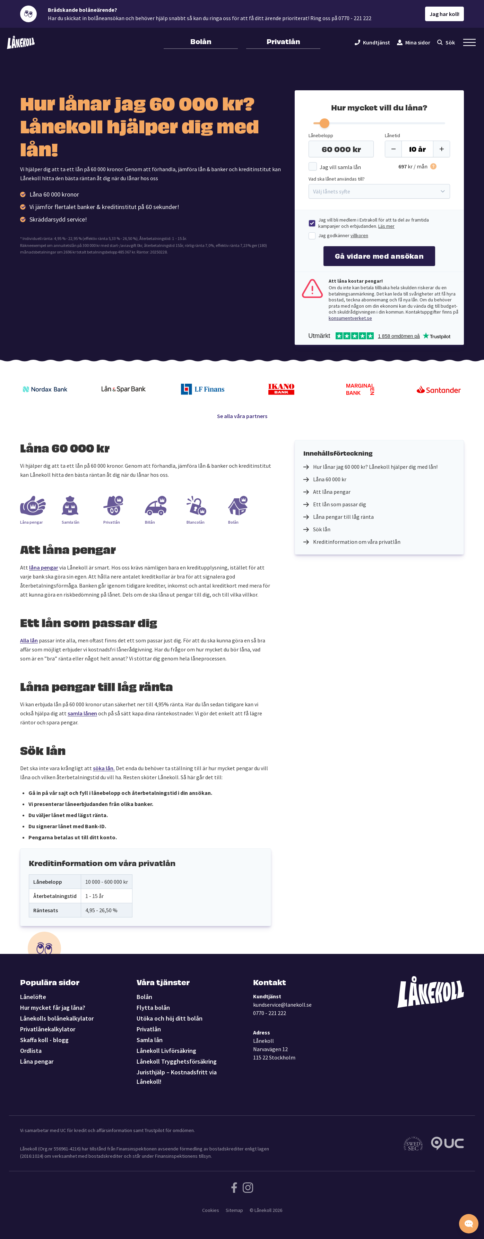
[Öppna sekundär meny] (469, 42)
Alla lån (29, 640)
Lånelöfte (33, 997)
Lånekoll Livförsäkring (166, 1051)
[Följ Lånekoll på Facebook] (234, 1187)
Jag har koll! (444, 13)
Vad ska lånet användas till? (337, 179)
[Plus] (441, 149)
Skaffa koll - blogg (44, 1040)
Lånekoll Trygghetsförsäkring (177, 1061)
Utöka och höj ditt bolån (169, 1018)
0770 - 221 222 (269, 1012)
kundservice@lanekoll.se (282, 1004)
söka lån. (104, 768)
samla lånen (82, 713)
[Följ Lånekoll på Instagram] (248, 1187)
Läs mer (386, 226)
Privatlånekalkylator (47, 1029)
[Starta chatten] (468, 1223)
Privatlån (283, 41)
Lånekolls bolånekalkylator (57, 1018)
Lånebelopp (321, 135)
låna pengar (43, 567)
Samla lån (150, 1040)
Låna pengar (36, 1061)
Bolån (200, 41)
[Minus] (393, 149)
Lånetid (392, 135)
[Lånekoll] (21, 42)
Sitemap (234, 1210)
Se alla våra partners (242, 416)
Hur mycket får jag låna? (52, 1008)
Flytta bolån (153, 1008)
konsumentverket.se (350, 318)
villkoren (359, 235)
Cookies (210, 1210)
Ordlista (31, 1051)
